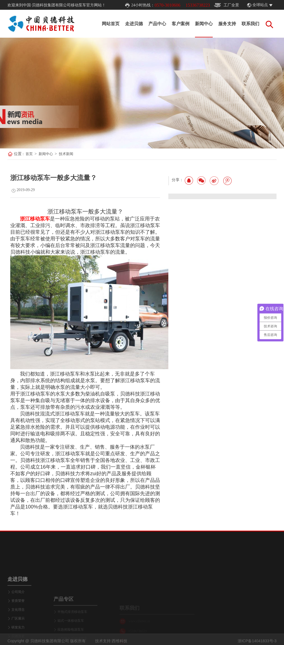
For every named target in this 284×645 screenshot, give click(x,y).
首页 (29, 154)
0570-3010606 (167, 5)
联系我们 (250, 23)
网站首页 (111, 23)
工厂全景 (226, 5)
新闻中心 (204, 23)
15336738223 (198, 5)
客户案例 (180, 23)
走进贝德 (134, 23)
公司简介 (18, 621)
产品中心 (157, 23)
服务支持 (227, 23)
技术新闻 (66, 154)
